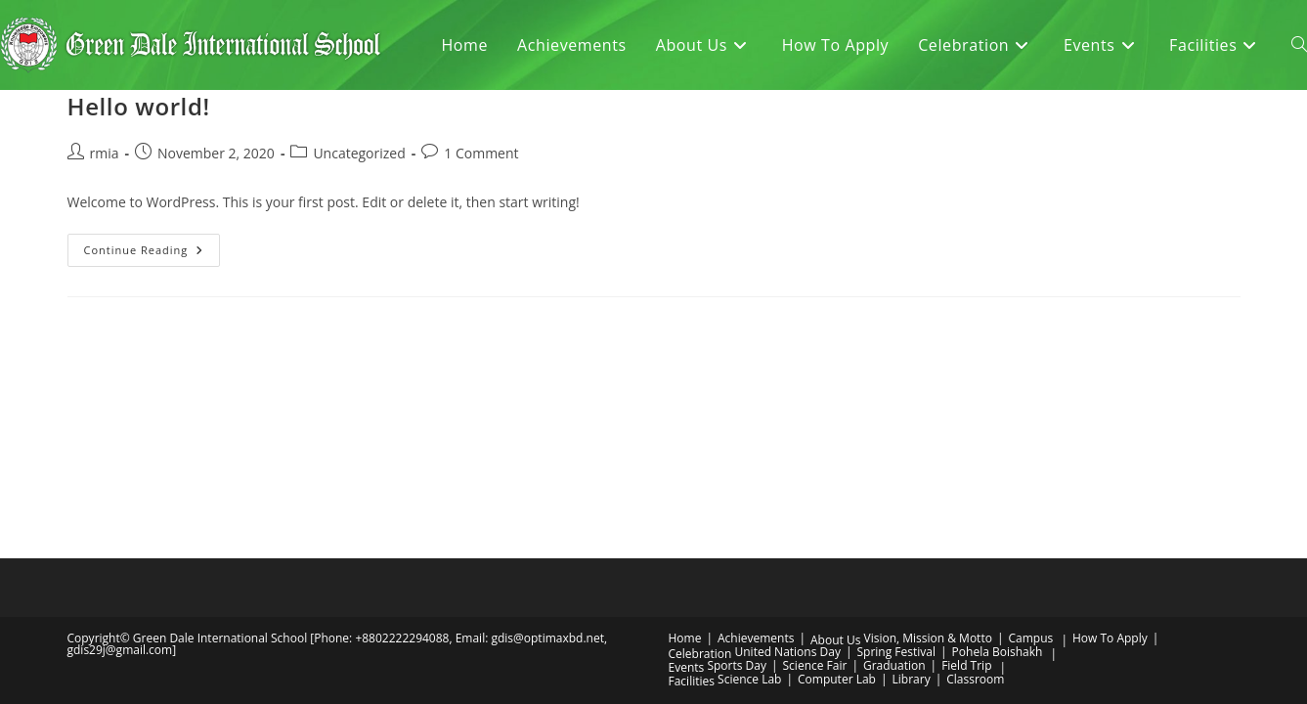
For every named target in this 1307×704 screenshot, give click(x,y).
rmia (104, 153)
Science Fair (815, 482)
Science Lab (749, 496)
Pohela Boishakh (997, 469)
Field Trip (966, 482)
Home (685, 455)
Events (687, 484)
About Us (835, 457)
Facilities (692, 498)
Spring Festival (897, 469)
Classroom (975, 496)
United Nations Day (788, 469)
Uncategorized (359, 153)
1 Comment (481, 153)
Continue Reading (152, 254)
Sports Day (736, 482)
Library (912, 496)
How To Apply (1110, 455)
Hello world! (138, 106)
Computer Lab (837, 496)
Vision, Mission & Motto (928, 455)
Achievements (756, 455)
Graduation (894, 482)
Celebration (700, 470)
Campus (1030, 455)
